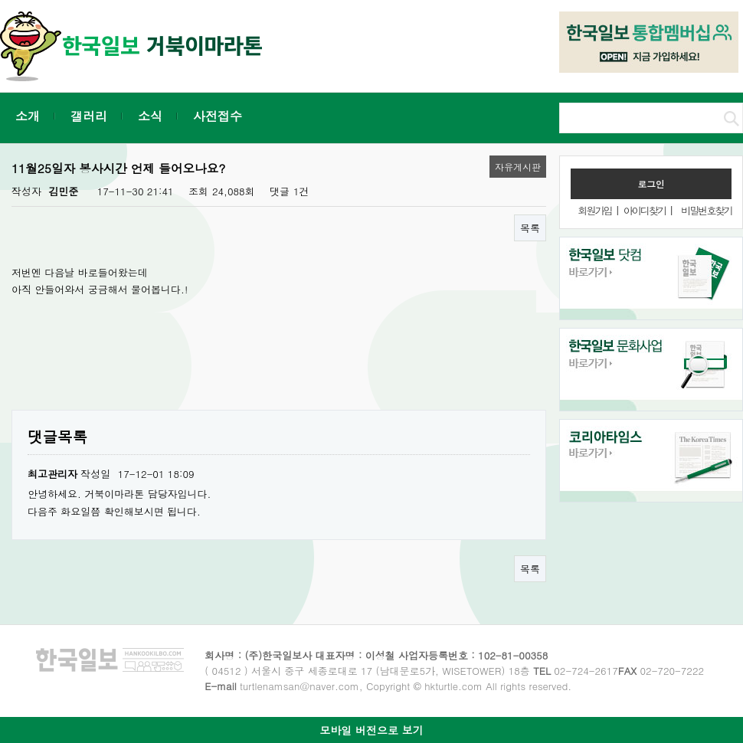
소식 (150, 116)
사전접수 (217, 116)
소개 (27, 116)
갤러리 (88, 116)
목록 (530, 228)
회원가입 (594, 210)
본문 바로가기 (0, 0)
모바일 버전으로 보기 (371, 730)
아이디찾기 (645, 210)
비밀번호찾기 (706, 210)
